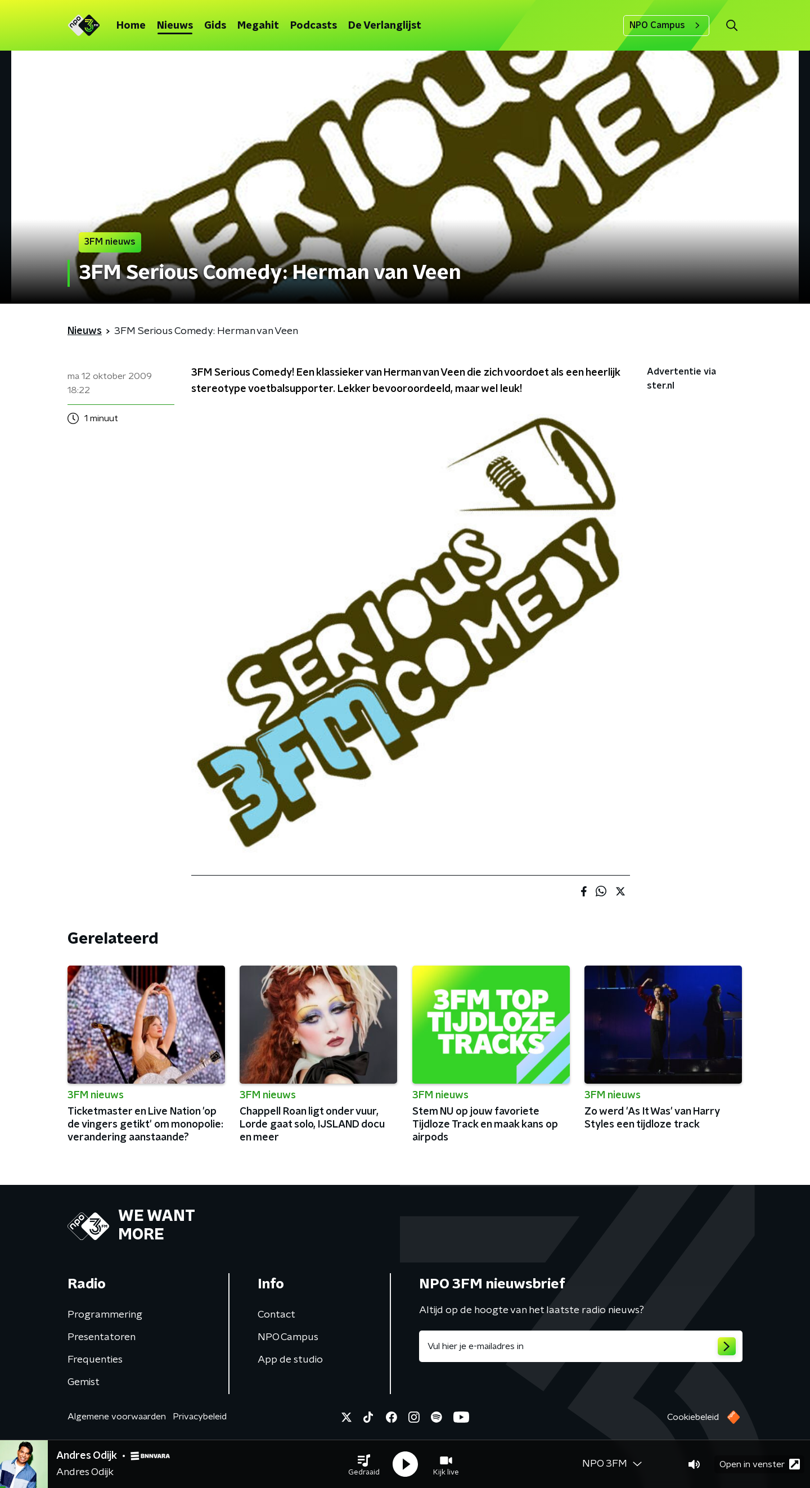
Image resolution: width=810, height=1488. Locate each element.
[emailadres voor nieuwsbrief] (580, 1346)
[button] (364, 1464)
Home (131, 26)
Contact (276, 1315)
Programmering (105, 1315)
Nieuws (175, 26)
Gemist (84, 1382)
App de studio (290, 1360)
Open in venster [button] (759, 1464)
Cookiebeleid (693, 1417)
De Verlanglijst (384, 26)
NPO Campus (666, 25)
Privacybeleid (200, 1416)
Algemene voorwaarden (117, 1416)
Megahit (258, 26)
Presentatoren (102, 1337)
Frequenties (95, 1360)
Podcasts (313, 26)
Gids (215, 26)
